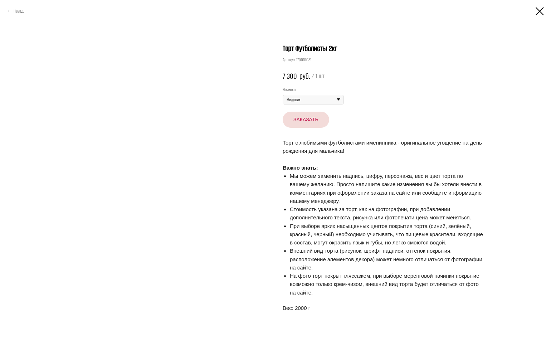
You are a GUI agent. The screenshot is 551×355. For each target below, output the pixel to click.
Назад (19, 11)
